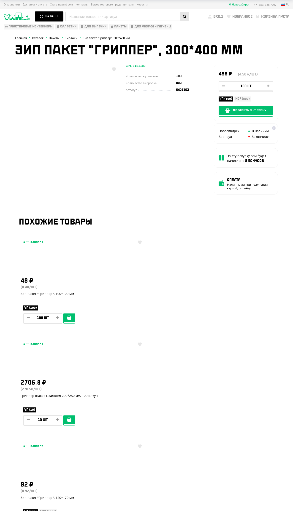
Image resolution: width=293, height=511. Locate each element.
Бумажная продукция (22, 410)
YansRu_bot (253, 427)
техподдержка (272, 496)
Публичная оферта (245, 476)
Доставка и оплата (35, 4)
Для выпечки (15, 423)
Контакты (82, 4)
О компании (12, 4)
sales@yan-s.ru (260, 444)
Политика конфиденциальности (254, 480)
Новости (142, 4)
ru (285, 4)
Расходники (14, 443)
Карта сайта (241, 483)
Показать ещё (146, 357)
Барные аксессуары (20, 416)
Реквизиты (76, 416)
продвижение (258, 500)
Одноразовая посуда (22, 403)
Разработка (255, 496)
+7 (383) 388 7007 (253, 407)
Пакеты (10, 430)
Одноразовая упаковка (23, 396)
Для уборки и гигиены (22, 436)
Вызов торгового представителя (112, 4)
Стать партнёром (61, 4)
